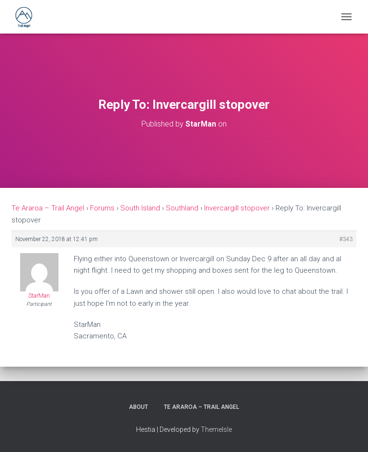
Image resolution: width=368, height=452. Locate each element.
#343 (346, 239)
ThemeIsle (216, 429)
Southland (182, 208)
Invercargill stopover (237, 208)
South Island (140, 208)
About (138, 407)
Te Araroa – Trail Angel (48, 208)
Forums (102, 208)
